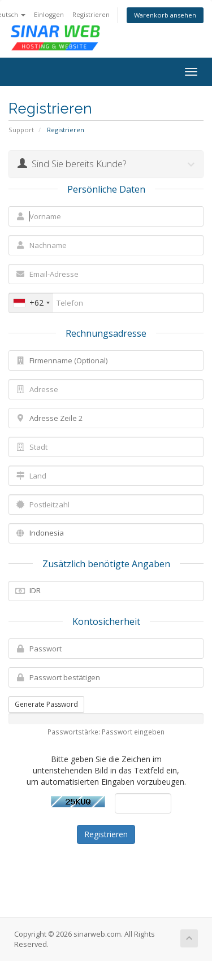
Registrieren (91, 14)
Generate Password (46, 704)
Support (21, 129)
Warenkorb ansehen (165, 15)
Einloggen (49, 14)
